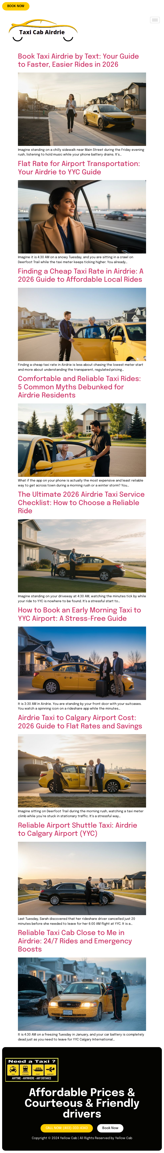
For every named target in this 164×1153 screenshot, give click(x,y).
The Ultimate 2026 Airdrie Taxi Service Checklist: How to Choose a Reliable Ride (81, 503)
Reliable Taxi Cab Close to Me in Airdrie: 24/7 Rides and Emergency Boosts (75, 941)
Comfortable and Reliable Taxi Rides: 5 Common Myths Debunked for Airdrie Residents (79, 387)
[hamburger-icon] (155, 20)
